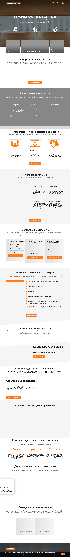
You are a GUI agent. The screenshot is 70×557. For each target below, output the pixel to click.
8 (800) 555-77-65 (55, 2)
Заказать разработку (35, 163)
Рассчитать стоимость (35, 220)
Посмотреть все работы (35, 82)
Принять (63, 554)
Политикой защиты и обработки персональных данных (25, 554)
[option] (35, 23)
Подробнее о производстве (13, 397)
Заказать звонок (10, 548)
